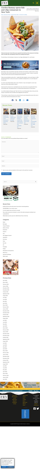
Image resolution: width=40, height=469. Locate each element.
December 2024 (6, 306)
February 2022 (6, 371)
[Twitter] (38, 404)
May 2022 (5, 365)
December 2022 (6, 352)
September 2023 (6, 334)
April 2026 (5, 275)
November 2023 (6, 331)
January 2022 (5, 372)
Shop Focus (5, 248)
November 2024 (6, 308)
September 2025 (6, 289)
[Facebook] (34, 404)
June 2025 (5, 294)
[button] (34, 3)
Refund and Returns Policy (25, 399)
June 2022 (5, 363)
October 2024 (5, 310)
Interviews (5, 234)
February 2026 (6, 279)
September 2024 (6, 312)
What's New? (5, 251)
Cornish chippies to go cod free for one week (11, 205)
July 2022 (5, 361)
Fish (4, 229)
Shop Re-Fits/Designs (7, 249)
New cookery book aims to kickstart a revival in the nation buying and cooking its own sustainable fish (20, 117)
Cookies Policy (24, 396)
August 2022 (5, 359)
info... (10, 466)
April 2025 (5, 298)
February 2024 (6, 325)
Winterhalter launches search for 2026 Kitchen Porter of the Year (15, 211)
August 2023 (5, 336)
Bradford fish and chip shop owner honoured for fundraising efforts (16, 202)
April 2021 (5, 374)
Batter (4, 217)
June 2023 (5, 340)
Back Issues (14, 395)
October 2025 (5, 287)
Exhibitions (14, 397)
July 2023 (5, 338)
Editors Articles (6, 223)
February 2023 (6, 348)
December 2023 (6, 329)
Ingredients (5, 232)
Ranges (4, 244)
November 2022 (6, 353)
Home (28, 8)
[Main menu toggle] (37, 3)
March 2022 (5, 369)
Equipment (5, 225)
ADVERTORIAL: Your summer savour (10, 203)
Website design (22, 419)
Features (4, 227)
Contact (14, 399)
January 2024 (5, 327)
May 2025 (5, 296)
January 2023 (5, 350)
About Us (14, 396)
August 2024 (5, 313)
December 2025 (6, 283)
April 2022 (5, 367)
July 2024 (5, 315)
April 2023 (5, 344)
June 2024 (5, 317)
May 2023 (5, 342)
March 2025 (5, 300)
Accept (4, 466)
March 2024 (5, 323)
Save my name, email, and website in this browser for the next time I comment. (18, 165)
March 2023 (5, 346)
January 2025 (5, 304)
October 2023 (5, 333)
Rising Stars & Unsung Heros (8, 246)
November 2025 (6, 285)
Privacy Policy (24, 393)
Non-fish (4, 238)
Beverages (5, 219)
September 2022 (6, 357)
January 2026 (5, 281)
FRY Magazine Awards (7, 230)
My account (25, 390)
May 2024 (5, 319)
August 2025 (5, 291)
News (31, 8)
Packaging (5, 242)
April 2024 (5, 321)
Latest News (14, 390)
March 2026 (5, 277)
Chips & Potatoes (6, 221)
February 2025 (6, 302)
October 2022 (5, 355)
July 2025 (5, 293)
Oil (3, 240)
